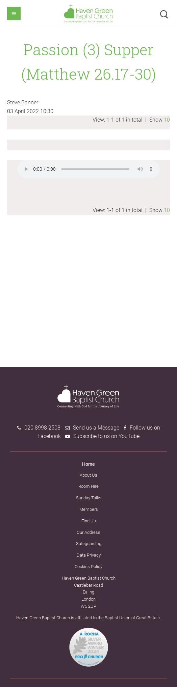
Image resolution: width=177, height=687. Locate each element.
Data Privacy (89, 555)
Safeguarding (88, 543)
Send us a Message (96, 427)
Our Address (88, 532)
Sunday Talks (88, 497)
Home (88, 464)
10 (167, 120)
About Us (88, 475)
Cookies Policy (88, 566)
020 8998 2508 (42, 427)
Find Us (88, 520)
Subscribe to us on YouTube (106, 436)
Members (88, 509)
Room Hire (88, 486)
